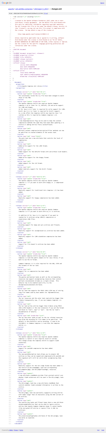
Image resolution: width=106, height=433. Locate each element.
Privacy (16, 430)
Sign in (102, 3)
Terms (21, 430)
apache (11, 9)
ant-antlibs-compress (23, 9)
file (45, 13)
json (102, 430)
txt (98, 430)
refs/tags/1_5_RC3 (41, 9)
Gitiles (11, 430)
